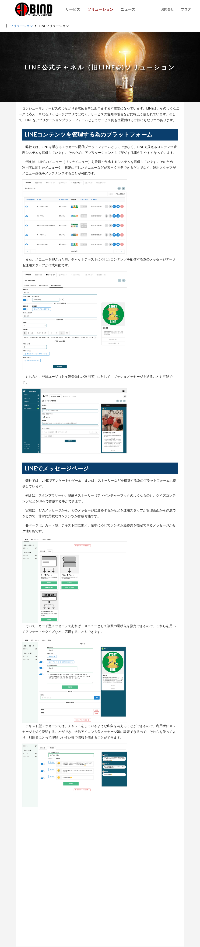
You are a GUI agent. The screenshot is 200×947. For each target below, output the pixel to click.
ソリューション (21, 26)
